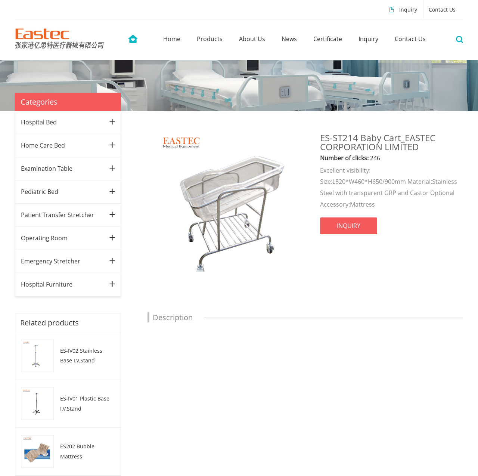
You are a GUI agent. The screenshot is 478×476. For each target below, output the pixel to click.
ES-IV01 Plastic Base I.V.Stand (84, 403)
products (210, 39)
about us (252, 39)
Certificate (327, 39)
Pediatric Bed (39, 192)
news (289, 39)
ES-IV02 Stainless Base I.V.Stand (81, 355)
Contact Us (442, 9)
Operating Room (44, 238)
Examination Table (46, 168)
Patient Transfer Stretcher (57, 215)
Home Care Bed (43, 145)
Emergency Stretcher (50, 261)
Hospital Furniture (46, 284)
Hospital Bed (39, 122)
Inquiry (408, 9)
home (171, 39)
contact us (410, 39)
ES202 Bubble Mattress (77, 451)
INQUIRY (348, 226)
